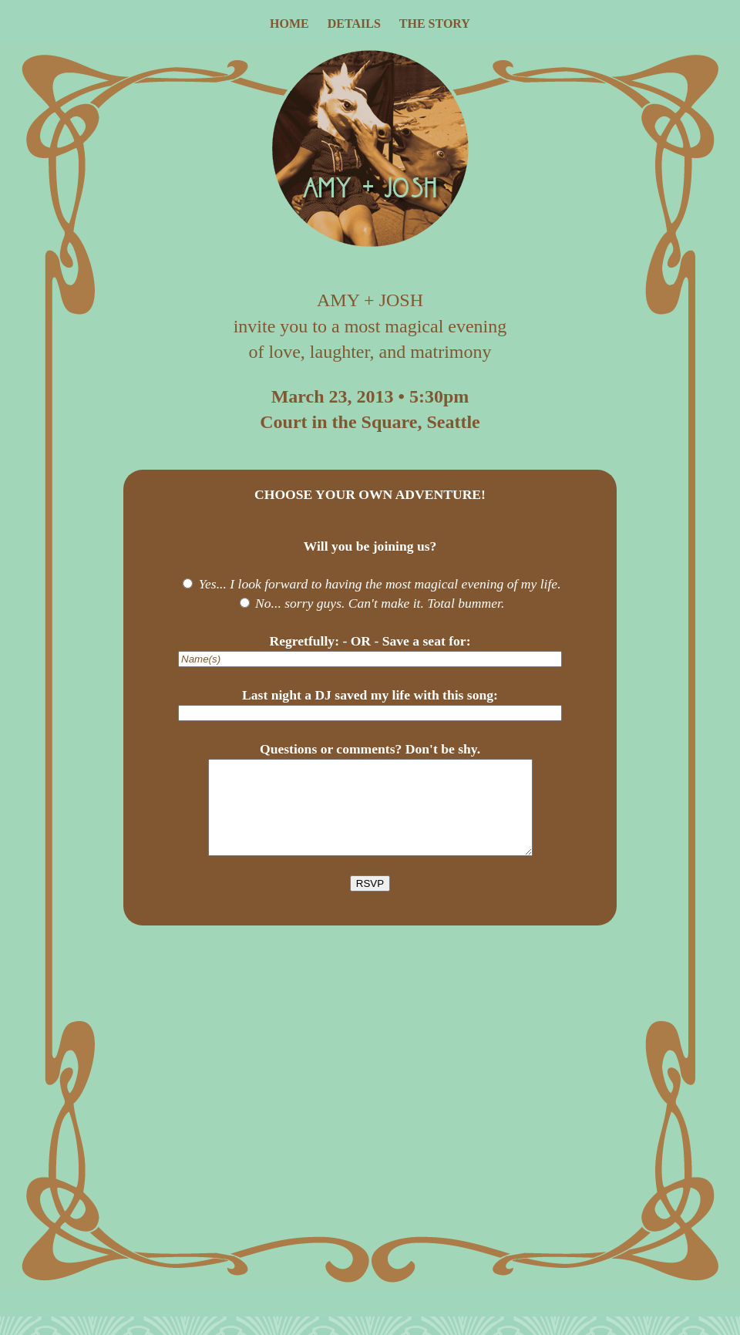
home (289, 23)
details (354, 23)
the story (434, 23)
